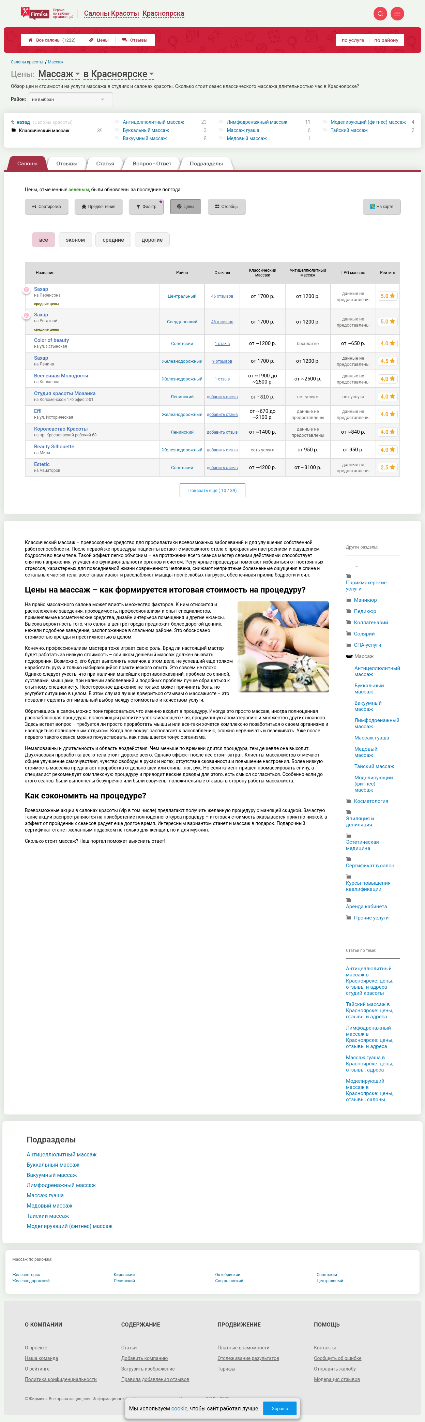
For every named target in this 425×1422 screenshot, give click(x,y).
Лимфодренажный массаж (257, 122)
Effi (38, 411)
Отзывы (134, 40)
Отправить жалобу (335, 1369)
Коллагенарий (371, 622)
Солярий (364, 634)
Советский (182, 343)
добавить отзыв (222, 396)
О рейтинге (37, 1369)
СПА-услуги (367, 645)
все (43, 240)
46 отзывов (222, 296)
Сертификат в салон (370, 866)
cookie (179, 1408)
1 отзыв (222, 343)
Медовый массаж (247, 138)
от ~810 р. (263, 397)
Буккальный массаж (146, 130)
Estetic (42, 464)
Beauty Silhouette (54, 447)
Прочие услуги (371, 918)
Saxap (41, 289)
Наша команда (41, 1358)
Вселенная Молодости (61, 376)
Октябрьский (228, 1274)
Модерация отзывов (337, 1379)
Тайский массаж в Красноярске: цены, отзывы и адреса (369, 1010)
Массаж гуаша (243, 130)
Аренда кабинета (366, 906)
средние (113, 240)
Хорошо (280, 1408)
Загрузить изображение (148, 1369)
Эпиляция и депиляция (360, 821)
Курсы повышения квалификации (368, 886)
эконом (75, 240)
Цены (99, 40)
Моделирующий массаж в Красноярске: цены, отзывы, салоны (369, 1090)
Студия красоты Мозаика (65, 393)
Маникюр (365, 600)
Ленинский (182, 396)
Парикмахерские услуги (366, 586)
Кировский (124, 1274)
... (356, 565)
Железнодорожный (182, 361)
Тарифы (227, 1369)
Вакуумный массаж (145, 138)
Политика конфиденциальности (61, 1379)
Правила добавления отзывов (155, 1379)
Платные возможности (244, 1347)
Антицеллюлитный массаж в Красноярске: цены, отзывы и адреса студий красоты (369, 981)
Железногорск (26, 1274)
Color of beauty (51, 340)
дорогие (152, 240)
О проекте (36, 1347)
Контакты (325, 1347)
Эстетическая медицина (362, 845)
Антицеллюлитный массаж (153, 122)
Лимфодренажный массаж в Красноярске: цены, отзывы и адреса (369, 1037)
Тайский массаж (349, 130)
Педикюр (365, 611)
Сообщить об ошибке (337, 1358)
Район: (18, 99)
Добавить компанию (144, 1358)
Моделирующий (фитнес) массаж (368, 122)
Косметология (371, 801)
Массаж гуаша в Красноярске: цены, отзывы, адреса (369, 1063)
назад (45, 122)
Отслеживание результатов (248, 1358)
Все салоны (51, 40)
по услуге (353, 40)
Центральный (182, 296)
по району (386, 40)
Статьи (129, 1347)
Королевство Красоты (61, 429)
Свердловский (182, 321)
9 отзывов (222, 361)
